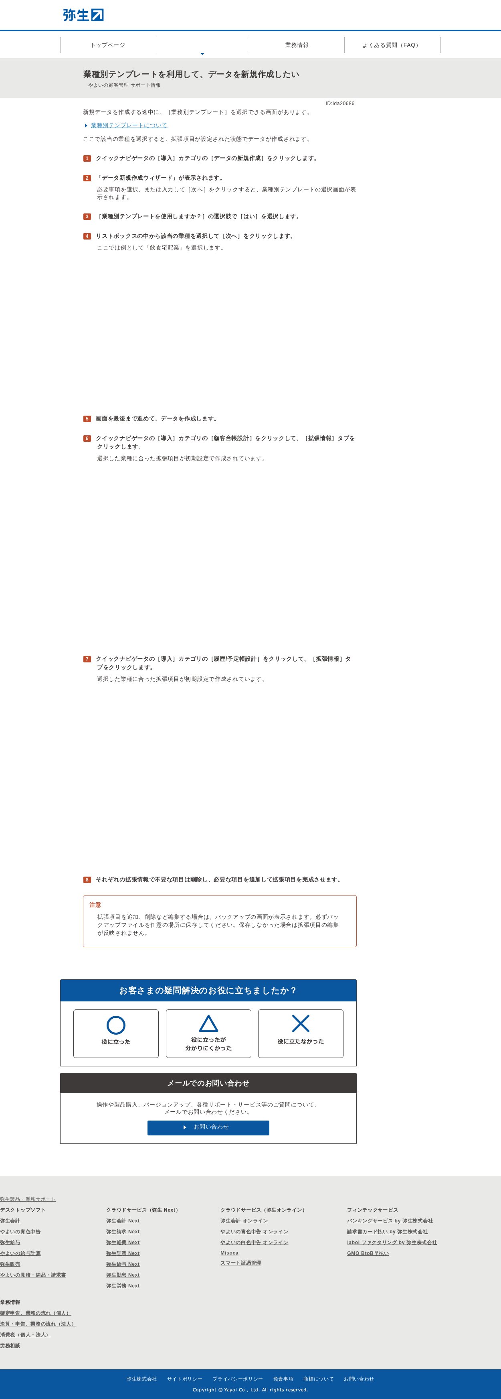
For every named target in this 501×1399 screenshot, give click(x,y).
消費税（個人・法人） (25, 1335)
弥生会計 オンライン (244, 1221)
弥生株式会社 (142, 1379)
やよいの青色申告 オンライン (254, 1232)
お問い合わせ (211, 1126)
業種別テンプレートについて (129, 125)
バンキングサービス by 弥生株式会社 (390, 1221)
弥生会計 (10, 1221)
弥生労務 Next (123, 1286)
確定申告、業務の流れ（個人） (35, 1313)
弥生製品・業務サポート (28, 1199)
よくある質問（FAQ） (392, 45)
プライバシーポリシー (237, 1379)
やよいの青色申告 (20, 1232)
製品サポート (202, 45)
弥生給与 (10, 1242)
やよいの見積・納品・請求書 (33, 1275)
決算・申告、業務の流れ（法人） (38, 1324)
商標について (318, 1379)
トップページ (107, 45)
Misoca (229, 1253)
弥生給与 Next (123, 1264)
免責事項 (283, 1379)
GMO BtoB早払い (368, 1253)
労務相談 (10, 1345)
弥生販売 (10, 1264)
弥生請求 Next (123, 1232)
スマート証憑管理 (240, 1263)
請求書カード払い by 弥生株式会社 (387, 1232)
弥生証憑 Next (123, 1253)
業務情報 (297, 45)
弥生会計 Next (123, 1221)
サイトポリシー (185, 1379)
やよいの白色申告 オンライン (254, 1242)
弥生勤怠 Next (123, 1275)
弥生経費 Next (123, 1242)
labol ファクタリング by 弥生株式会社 (392, 1242)
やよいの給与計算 (20, 1253)
